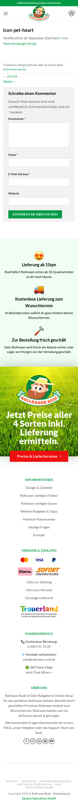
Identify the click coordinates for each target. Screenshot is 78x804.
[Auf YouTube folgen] (51, 741)
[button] (5, 13)
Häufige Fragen (39, 527)
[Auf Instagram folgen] (33, 741)
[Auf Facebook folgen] (26, 741)
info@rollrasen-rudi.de (39, 659)
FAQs (8, 728)
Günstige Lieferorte (39, 598)
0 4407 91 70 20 (39, 646)
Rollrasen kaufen (45, 710)
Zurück (10, 76)
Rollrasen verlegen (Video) (39, 495)
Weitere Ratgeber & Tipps (39, 511)
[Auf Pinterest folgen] (45, 741)
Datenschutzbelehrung (34, 784)
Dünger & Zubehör (39, 487)
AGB (58, 784)
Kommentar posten (14, 69)
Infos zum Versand (39, 590)
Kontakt (39, 535)
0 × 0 (61, 38)
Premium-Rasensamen (39, 519)
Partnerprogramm (39, 787)
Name (13, 154)
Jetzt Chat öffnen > (39, 672)
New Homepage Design (20, 43)
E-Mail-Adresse (19, 174)
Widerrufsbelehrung (55, 781)
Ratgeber (28, 728)
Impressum (29, 781)
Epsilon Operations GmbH (39, 798)
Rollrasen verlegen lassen (39, 503)
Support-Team (58, 728)
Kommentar (17, 118)
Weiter (10, 81)
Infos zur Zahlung (39, 582)
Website (13, 193)
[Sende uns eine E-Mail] (39, 741)
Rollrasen (35, 700)
